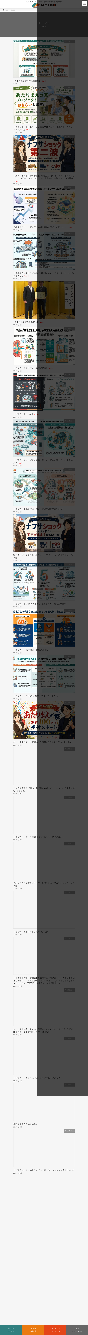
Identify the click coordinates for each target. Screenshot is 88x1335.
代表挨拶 (17, 1274)
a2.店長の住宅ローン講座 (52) (25, 1233)
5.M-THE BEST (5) (21, 1219)
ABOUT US (14, 1268)
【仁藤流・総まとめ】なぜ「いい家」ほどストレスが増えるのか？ (44, 1170)
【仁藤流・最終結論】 (26, 414)
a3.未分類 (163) (20, 1237)
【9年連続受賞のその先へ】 (28, 322)
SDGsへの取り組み (30, 1274)
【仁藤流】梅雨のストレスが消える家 (30, 932)
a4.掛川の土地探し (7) (22, 1241)
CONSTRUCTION (20, 1286)
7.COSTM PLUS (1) (22, 1226)
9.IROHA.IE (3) (20, 1229)
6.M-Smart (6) (20, 1222)
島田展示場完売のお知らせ (25, 1124)
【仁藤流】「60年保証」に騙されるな (31, 650)
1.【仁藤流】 (19, 1202)
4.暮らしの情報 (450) (22, 1215)
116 (48, 1180)
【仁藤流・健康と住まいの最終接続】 (33, 368)
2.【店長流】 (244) (21, 1208)
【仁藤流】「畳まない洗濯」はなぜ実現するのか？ (36, 1078)
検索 (64, 1191)
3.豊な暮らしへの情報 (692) (24, 1211)
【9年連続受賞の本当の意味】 (29, 81)
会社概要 (7, 1274)
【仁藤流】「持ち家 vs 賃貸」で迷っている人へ (35, 696)
